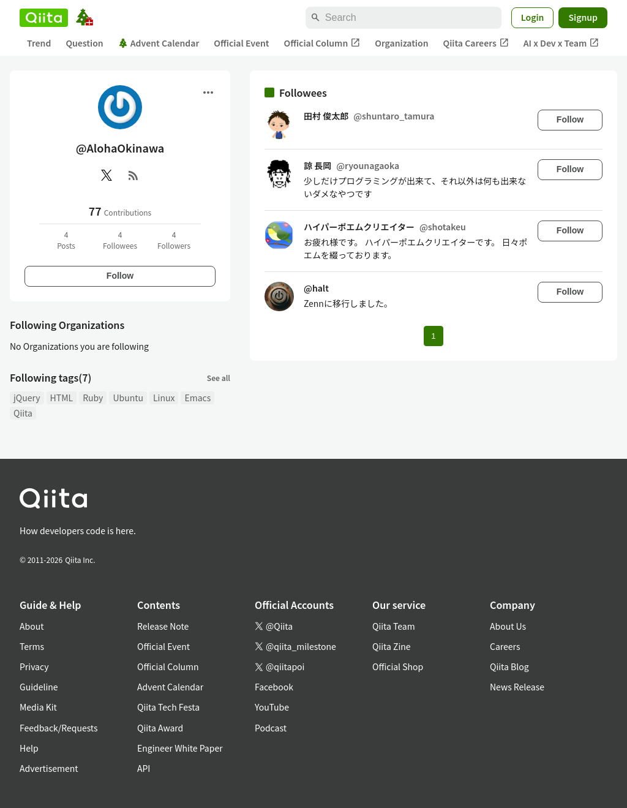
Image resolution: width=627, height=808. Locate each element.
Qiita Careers (476, 43)
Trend (39, 43)
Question (84, 43)
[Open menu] (208, 92)
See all (218, 377)
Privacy (34, 666)
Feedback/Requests (59, 728)
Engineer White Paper (180, 748)
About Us (508, 626)
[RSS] (133, 175)
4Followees (120, 240)
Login (532, 17)
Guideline (39, 687)
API (143, 768)
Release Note (163, 626)
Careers (505, 646)
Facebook (274, 687)
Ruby (93, 397)
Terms (32, 646)
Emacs (197, 397)
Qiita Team (393, 626)
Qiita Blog (509, 666)
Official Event (241, 43)
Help (29, 748)
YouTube (272, 707)
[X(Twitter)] (106, 175)
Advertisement (49, 768)
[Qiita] (44, 18)
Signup (583, 17)
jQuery (26, 397)
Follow (120, 276)
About (31, 626)
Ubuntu (128, 397)
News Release (517, 687)
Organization (401, 43)
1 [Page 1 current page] (433, 336)
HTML (61, 397)
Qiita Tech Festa (168, 707)
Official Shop (397, 666)
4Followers (173, 240)
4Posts (66, 240)
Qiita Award (160, 728)
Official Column (322, 43)
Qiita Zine (391, 646)
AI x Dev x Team (561, 43)
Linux (164, 397)
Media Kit (38, 707)
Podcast (271, 728)
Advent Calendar (159, 43)
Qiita (22, 413)
